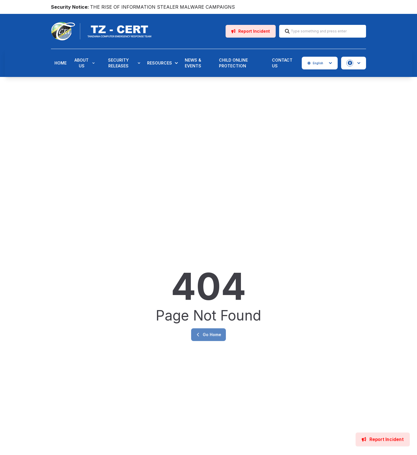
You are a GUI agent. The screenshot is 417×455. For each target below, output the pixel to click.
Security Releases (124, 63)
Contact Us (282, 63)
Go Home (208, 334)
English (320, 63)
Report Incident (250, 31)
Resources (162, 62)
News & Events (193, 63)
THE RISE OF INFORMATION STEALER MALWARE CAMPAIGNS (162, 7)
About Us (84, 63)
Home (60, 62)
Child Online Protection (233, 63)
